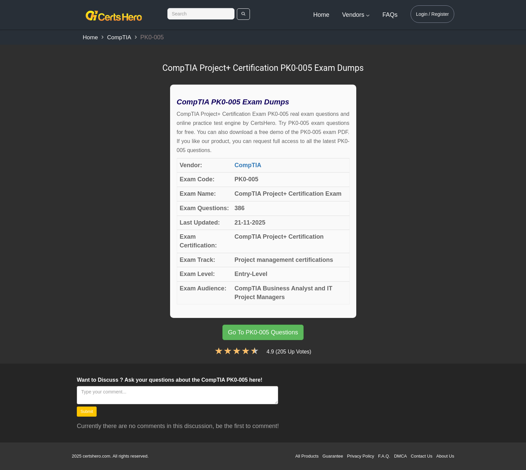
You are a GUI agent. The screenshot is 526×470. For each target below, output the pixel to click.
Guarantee (332, 456)
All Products (306, 456)
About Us (445, 456)
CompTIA (119, 37)
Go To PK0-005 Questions (263, 332)
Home (321, 14)
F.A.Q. (384, 456)
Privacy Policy (360, 456)
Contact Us (421, 456)
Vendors (356, 14)
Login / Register (432, 14)
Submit (87, 411)
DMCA (400, 456)
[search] (243, 14)
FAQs (390, 14)
